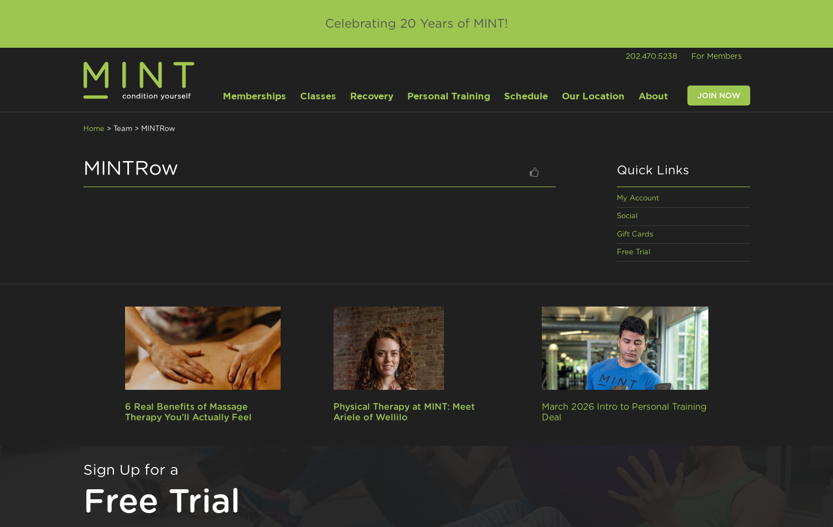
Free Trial (633, 252)
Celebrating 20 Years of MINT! (416, 24)
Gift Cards (635, 234)
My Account (638, 198)
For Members (716, 57)
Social (627, 216)
